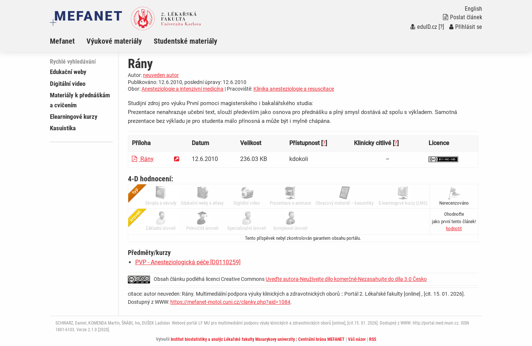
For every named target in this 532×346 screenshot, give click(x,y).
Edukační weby (68, 71)
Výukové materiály (114, 41)
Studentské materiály (185, 41)
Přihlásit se (465, 26)
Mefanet (62, 41)
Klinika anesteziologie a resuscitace (293, 89)
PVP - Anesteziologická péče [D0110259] (188, 262)
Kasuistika (63, 128)
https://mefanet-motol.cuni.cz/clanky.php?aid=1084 (230, 302)
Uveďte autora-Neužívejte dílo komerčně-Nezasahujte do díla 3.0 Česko (346, 279)
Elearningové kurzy (74, 116)
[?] (441, 26)
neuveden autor (161, 75)
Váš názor (357, 339)
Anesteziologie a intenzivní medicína (182, 89)
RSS (372, 339)
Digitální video (67, 83)
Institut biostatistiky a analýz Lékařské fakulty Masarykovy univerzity (233, 339)
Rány (143, 158)
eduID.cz (423, 26)
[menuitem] (68, 41)
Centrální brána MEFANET (321, 339)
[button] (454, 228)
